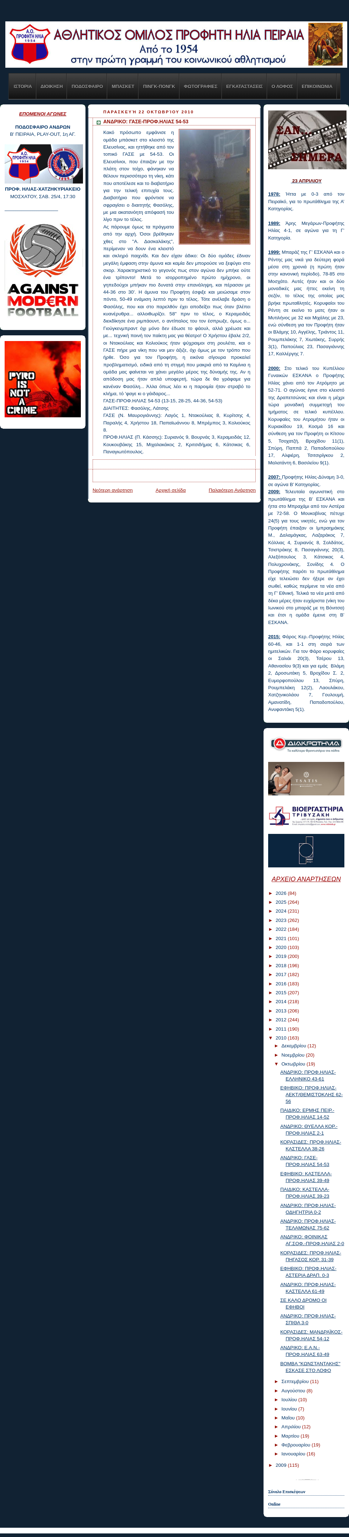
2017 (282, 974)
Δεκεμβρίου (294, 1045)
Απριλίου (291, 1426)
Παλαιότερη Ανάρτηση (232, 490)
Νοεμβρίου (293, 1055)
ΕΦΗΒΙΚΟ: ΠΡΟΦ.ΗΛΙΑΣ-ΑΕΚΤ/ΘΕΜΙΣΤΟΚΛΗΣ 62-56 (311, 1094)
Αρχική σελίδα (171, 490)
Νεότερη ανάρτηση (113, 490)
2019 (282, 956)
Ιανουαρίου (294, 1453)
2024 (282, 911)
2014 (282, 1001)
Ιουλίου (289, 1399)
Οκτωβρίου (293, 1064)
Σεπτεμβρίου (295, 1381)
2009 (282, 1465)
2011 (282, 1029)
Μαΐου (288, 1417)
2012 (282, 1019)
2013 (282, 1011)
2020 (282, 947)
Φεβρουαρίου (296, 1445)
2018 (282, 965)
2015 (282, 992)
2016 (282, 983)
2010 (282, 1038)
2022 (282, 929)
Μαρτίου (291, 1436)
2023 (282, 920)
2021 (282, 938)
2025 (282, 902)
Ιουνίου (289, 1409)
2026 (282, 893)
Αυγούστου (294, 1390)
